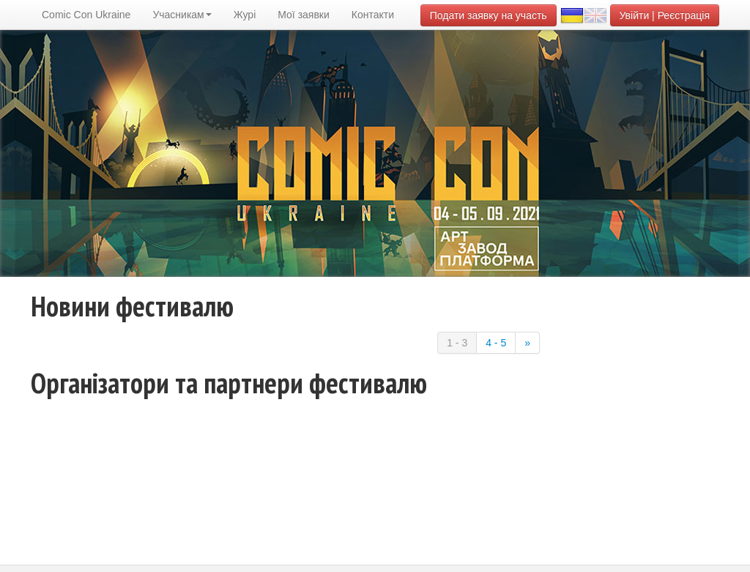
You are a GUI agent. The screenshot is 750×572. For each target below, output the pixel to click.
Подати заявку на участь (488, 15)
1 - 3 (457, 343)
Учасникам (181, 15)
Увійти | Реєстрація (665, 15)
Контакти (373, 15)
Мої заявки (304, 15)
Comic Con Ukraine (86, 15)
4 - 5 (496, 343)
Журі (245, 15)
